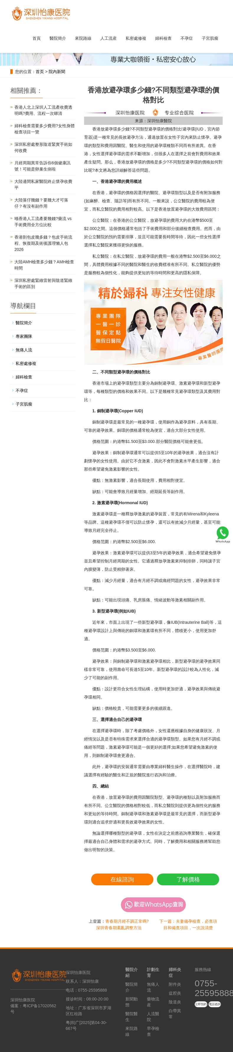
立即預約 (201, 1004)
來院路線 (83, 38)
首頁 (36, 38)
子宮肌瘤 (210, 38)
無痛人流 (24, 350)
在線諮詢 (122, 879)
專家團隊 (24, 336)
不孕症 (187, 38)
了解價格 (188, 879)
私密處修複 (136, 38)
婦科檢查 (163, 38)
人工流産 (108, 38)
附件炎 (175, 984)
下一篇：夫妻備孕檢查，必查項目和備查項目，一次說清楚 (188, 924)
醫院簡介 (58, 38)
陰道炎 (175, 1002)
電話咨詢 (215, 1004)
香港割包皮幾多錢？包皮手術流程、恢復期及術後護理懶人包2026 (43, 243)
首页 (40, 71)
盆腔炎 (175, 993)
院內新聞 (57, 71)
